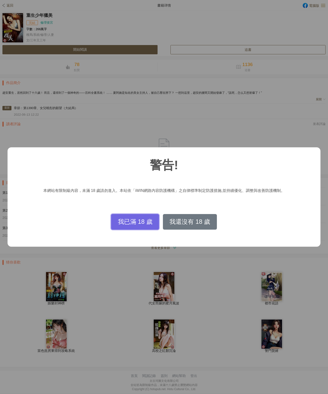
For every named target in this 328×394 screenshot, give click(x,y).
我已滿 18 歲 (135, 221)
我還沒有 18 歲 (189, 221)
